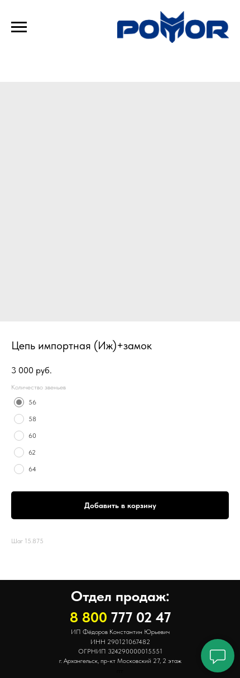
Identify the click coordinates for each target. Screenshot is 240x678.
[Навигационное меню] (19, 27)
